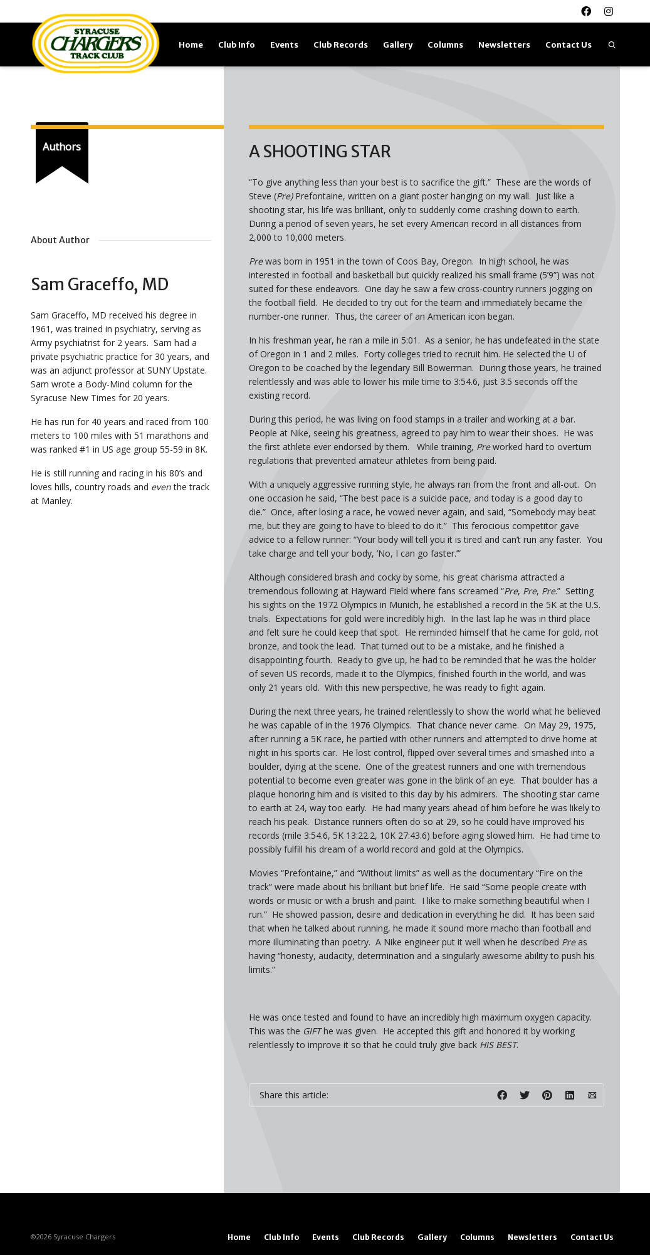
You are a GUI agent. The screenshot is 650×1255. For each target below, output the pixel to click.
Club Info (236, 44)
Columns (445, 44)
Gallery (397, 44)
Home (191, 44)
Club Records (340, 44)
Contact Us (568, 44)
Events (284, 44)
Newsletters (504, 44)
